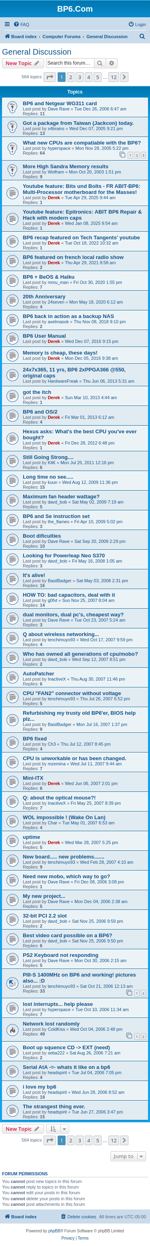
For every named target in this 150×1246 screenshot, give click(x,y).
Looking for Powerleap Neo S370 (64, 556)
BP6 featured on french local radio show (73, 257)
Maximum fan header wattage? (61, 497)
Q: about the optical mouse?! (59, 798)
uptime (31, 837)
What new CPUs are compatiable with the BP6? (82, 143)
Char (52, 822)
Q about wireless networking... (61, 634)
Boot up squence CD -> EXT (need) (66, 1047)
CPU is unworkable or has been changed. (74, 758)
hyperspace (59, 148)
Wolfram (56, 171)
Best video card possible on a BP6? (67, 935)
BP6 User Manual (44, 336)
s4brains (56, 128)
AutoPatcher (38, 674)
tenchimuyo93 (61, 639)
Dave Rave (58, 108)
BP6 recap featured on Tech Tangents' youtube (81, 238)
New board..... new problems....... (63, 857)
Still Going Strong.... (48, 457)
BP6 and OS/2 (40, 412)
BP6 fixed (35, 739)
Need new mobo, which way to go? (66, 876)
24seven (56, 302)
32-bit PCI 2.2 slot (45, 916)
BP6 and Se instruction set (56, 516)
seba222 (56, 1052)
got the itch (37, 392)
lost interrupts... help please (58, 1004)
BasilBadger (59, 580)
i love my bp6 (39, 1087)
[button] (50, 77)
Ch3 (52, 744)
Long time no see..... (48, 477)
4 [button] (88, 77)
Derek (54, 197)
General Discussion (36, 51)
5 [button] (97, 77)
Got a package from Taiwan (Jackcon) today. (78, 123)
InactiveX (57, 679)
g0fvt (52, 600)
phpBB (54, 1231)
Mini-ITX (33, 778)
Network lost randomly (51, 1024)
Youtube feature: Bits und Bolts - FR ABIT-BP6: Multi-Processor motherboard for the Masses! (81, 189)
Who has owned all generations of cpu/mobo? (80, 654)
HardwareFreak (63, 381)
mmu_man (58, 282)
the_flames (58, 521)
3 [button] (79, 77)
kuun (52, 482)
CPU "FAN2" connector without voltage (72, 693)
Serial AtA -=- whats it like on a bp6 (66, 1067)
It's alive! (34, 575)
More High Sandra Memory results (65, 166)
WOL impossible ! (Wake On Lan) (64, 817)
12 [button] (114, 77)
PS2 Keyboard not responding (60, 955)
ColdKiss (56, 1029)
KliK (52, 462)
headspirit (57, 1072)
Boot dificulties (42, 536)
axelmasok (58, 321)
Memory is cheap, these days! (60, 353)
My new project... (44, 896)
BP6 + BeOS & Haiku (48, 277)
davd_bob (57, 502)
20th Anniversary (44, 297)
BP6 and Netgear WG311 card (60, 103)
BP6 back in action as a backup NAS (68, 316)
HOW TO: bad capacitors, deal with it (69, 595)
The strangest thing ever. (54, 1106)
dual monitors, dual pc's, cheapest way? (73, 615)
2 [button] (70, 77)
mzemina (57, 763)
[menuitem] (21, 24)
